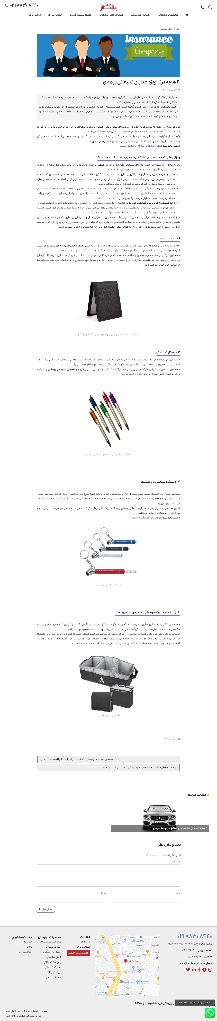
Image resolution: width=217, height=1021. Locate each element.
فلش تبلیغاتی (53, 957)
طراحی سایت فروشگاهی (30, 1016)
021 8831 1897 (191, 944)
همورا (7, 1016)
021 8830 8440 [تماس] (24, 5)
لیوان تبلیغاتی (54, 972)
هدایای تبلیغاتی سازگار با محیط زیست (141, 146)
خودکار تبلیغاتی (53, 947)
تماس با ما (35, 15)
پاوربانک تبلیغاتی (52, 962)
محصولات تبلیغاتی (167, 15)
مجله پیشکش (166, 29)
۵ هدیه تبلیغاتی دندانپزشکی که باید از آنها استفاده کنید (79, 759)
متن (176, 861)
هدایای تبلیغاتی (134, 141)
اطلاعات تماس (82, 947)
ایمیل (103, 893)
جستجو (28, 941)
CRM (13, 1016)
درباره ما (85, 941)
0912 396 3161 (189, 950)
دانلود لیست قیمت (80, 15)
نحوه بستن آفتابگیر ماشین (147, 518)
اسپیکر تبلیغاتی (53, 967)
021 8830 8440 (195, 936)
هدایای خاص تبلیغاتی (110, 15)
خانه (178, 29)
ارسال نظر (45, 909)
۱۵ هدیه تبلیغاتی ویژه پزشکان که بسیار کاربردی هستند (138, 768)
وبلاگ (29, 947)
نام (178, 893)
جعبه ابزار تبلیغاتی (51, 952)
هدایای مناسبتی (140, 15)
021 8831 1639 (174, 944)
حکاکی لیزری (55, 15)
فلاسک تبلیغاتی (53, 977)
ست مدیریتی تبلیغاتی (50, 941)
